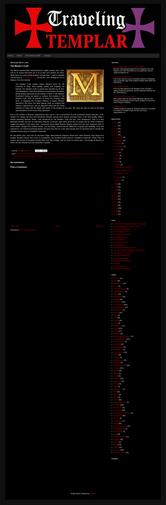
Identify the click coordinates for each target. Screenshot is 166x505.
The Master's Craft (29, 78)
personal (116, 378)
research (116, 405)
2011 (116, 211)
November (119, 140)
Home (10, 56)
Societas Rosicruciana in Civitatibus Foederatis (129, 224)
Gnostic (116, 320)
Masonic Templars (70, 154)
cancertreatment (119, 291)
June (118, 156)
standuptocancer (119, 429)
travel (115, 445)
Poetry (115, 384)
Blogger (92, 494)
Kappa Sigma (118, 347)
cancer (115, 286)
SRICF (22, 156)
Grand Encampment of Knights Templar (127, 226)
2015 (116, 199)
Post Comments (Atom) (28, 230)
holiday (115, 331)
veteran (116, 447)
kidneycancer (118, 349)
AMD (17, 154)
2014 (116, 202)
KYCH (115, 355)
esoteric (116, 313)
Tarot (115, 434)
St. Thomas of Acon (120, 266)
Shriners (116, 418)
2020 (116, 184)
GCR (115, 318)
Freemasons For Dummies (122, 253)
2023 (116, 129)
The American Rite (32, 56)
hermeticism (117, 326)
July (117, 152)
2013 (116, 205)
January (119, 180)
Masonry (79, 154)
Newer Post (15, 226)
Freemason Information (121, 255)
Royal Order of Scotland (121, 269)
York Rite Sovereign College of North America (129, 250)
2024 (116, 126)
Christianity (117, 302)
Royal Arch (98, 154)
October (119, 143)
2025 (116, 122)
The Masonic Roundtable (122, 234)
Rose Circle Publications (121, 229)
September (120, 146)
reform (115, 397)
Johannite (116, 344)
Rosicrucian (91, 154)
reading (116, 394)
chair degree (24, 154)
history (115, 328)
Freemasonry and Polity (123, 167)
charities (116, 299)
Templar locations (119, 437)
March (118, 165)
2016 (116, 196)
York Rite (27, 156)
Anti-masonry (118, 283)
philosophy (117, 381)
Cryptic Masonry (43, 154)
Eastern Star (117, 310)
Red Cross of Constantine (122, 261)
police (115, 386)
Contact (47, 56)
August (118, 149)
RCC (115, 392)
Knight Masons (118, 352)
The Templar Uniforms (121, 87)
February (119, 177)
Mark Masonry (59, 154)
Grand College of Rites (121, 232)
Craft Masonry (33, 154)
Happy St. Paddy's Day (123, 170)
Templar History (118, 245)
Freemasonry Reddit (120, 242)
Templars (116, 439)
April (117, 162)
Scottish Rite (15, 156)
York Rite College (36, 156)
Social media (117, 421)
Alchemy (116, 278)
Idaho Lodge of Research (122, 336)
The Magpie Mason (120, 237)
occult (85, 154)
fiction (115, 315)
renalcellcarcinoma (119, 402)
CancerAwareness (119, 289)
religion (116, 400)
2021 (116, 135)
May (117, 158)
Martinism (116, 363)
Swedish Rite (118, 431)
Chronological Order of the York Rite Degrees (129, 67)
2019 (116, 187)
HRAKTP (51, 154)
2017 (116, 193)
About (19, 56)
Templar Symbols (119, 106)
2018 (116, 190)
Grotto (115, 323)
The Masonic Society (120, 258)
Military (115, 371)
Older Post (99, 226)
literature (116, 357)
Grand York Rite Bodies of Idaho (124, 247)
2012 (116, 208)
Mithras (116, 373)
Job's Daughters (119, 342)
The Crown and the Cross (122, 77)
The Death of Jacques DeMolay (124, 96)
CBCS (115, 294)
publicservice (117, 389)
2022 (116, 132)
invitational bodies (119, 339)
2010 (116, 214)
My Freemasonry (119, 240)
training (116, 442)
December (119, 137)
